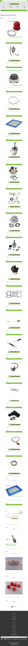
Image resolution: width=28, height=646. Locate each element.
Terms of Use (14, 627)
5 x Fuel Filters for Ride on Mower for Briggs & (12, 597)
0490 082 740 (8, 639)
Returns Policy (14, 631)
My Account (14, 614)
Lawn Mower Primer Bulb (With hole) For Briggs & (13, 38)
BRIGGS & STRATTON (12, 12)
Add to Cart (14, 67)
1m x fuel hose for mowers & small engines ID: (12, 111)
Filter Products (3, 10)
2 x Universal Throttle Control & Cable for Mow (12, 524)
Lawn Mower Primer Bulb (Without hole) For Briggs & (13, 87)
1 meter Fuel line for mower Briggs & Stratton (12, 475)
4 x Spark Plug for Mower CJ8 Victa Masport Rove (13, 548)
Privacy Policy (14, 629)
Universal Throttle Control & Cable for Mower (12, 451)
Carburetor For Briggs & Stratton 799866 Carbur (13, 184)
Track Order (14, 616)
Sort (10, 17)
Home (2, 12)
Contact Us (14, 624)
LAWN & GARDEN (6, 12)
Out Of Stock (14, 480)
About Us (14, 621)
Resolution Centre (14, 618)
